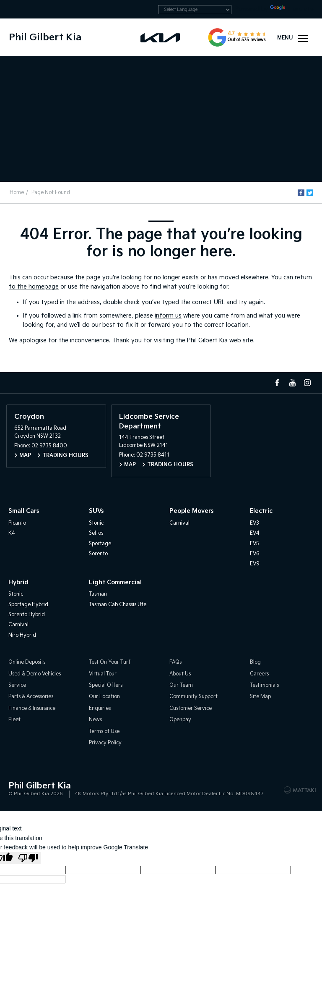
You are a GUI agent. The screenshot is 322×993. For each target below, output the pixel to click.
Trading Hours (65, 455)
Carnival (179, 523)
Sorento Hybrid (26, 615)
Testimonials (264, 685)
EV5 (254, 544)
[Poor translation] (28, 858)
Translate (292, 9)
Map (25, 455)
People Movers (191, 511)
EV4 (255, 533)
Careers (259, 674)
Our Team (181, 685)
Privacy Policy (105, 743)
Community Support (193, 697)
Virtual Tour (103, 674)
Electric (261, 511)
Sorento (98, 554)
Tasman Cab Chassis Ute (117, 605)
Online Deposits (26, 662)
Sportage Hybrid (28, 605)
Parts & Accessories (30, 697)
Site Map (260, 697)
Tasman (98, 594)
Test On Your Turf (109, 662)
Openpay (180, 720)
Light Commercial (115, 582)
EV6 (255, 554)
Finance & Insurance (31, 708)
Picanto (17, 523)
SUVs (96, 511)
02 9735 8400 (49, 446)
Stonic (96, 523)
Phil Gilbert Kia (45, 37)
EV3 (254, 523)
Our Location (104, 697)
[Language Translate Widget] (194, 9)
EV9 (255, 564)
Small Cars (23, 511)
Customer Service (190, 708)
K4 (11, 533)
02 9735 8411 (152, 455)
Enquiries (100, 708)
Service (17, 685)
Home (17, 192)
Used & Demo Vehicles (34, 674)
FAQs (175, 662)
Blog (255, 662)
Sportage (100, 544)
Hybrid (18, 582)
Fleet (14, 720)
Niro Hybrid (22, 635)
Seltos (96, 533)
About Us (180, 674)
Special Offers (105, 685)
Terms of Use (104, 731)
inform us (168, 315)
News (95, 720)
